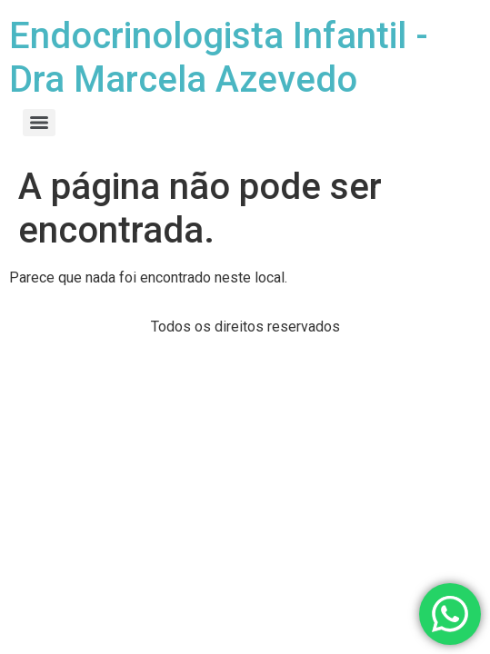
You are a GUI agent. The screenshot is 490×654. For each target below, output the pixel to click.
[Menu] (39, 122)
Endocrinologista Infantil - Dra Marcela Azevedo (218, 58)
